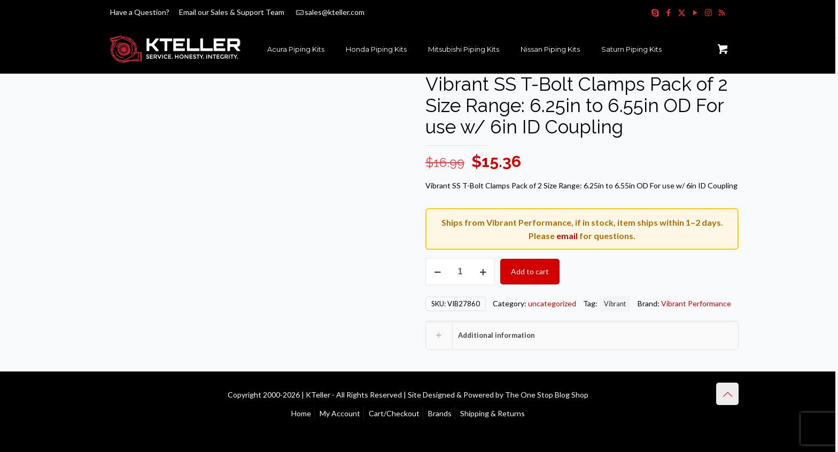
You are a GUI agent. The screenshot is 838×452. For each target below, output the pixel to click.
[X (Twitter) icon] (682, 12)
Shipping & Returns (492, 413)
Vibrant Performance (696, 303)
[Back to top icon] (727, 394)
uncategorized (552, 303)
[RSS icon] (722, 12)
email (567, 236)
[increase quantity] (483, 271)
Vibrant (615, 304)
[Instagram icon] (708, 12)
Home (301, 413)
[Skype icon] (655, 12)
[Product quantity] (460, 272)
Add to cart (530, 271)
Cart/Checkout (394, 413)
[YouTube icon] (695, 12)
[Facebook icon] (668, 12)
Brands (440, 413)
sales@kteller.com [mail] (334, 12)
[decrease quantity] (437, 271)
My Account (340, 413)
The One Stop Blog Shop (546, 394)
